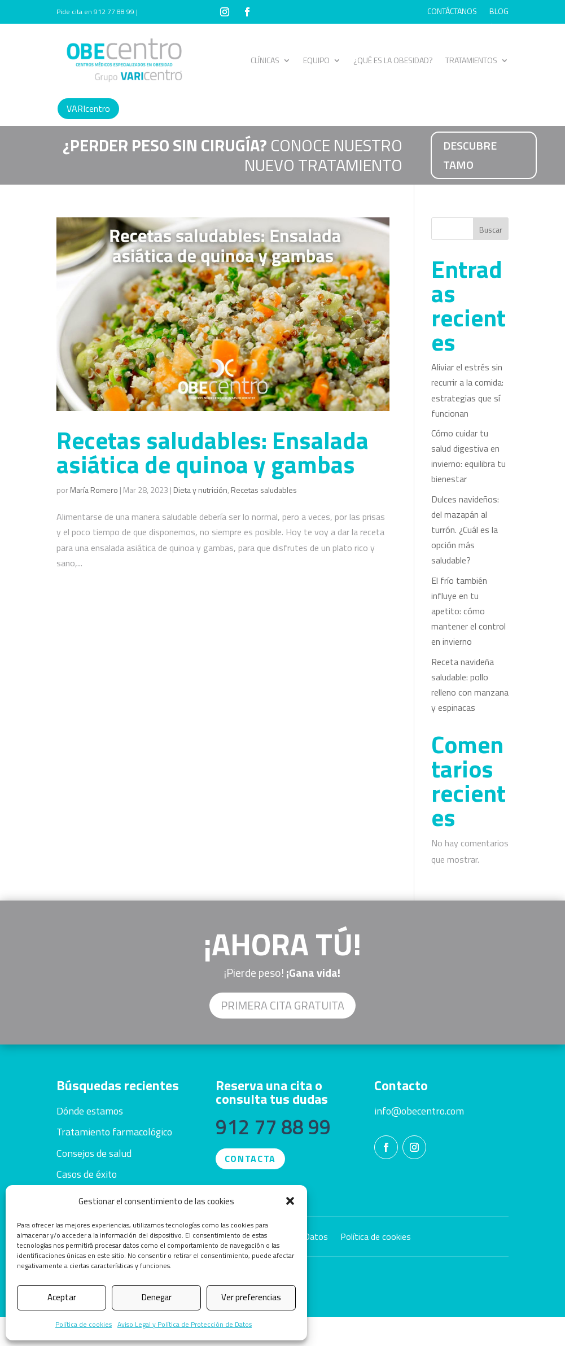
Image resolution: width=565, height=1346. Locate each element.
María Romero (94, 490)
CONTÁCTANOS (452, 12)
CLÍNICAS (265, 60)
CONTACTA (250, 1158)
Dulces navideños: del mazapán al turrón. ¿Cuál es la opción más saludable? (465, 529)
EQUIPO (316, 60)
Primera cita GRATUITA (282, 1005)
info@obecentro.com (419, 1110)
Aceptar (61, 1297)
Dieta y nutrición (200, 490)
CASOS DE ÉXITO (481, 29)
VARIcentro (88, 108)
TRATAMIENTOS (471, 60)
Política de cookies (83, 1324)
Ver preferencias (251, 1297)
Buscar (490, 229)
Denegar (157, 1297)
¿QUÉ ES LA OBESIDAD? (393, 60)
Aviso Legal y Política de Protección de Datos (184, 1324)
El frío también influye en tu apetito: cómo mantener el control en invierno (468, 611)
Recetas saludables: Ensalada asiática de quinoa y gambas (212, 452)
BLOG (499, 12)
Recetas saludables (264, 490)
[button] (290, 1201)
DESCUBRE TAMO (470, 155)
